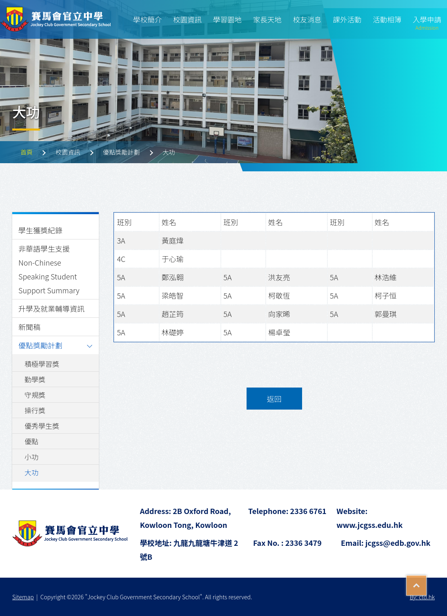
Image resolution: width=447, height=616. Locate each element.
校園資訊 (187, 19)
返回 (274, 398)
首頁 (26, 152)
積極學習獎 (41, 364)
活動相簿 (387, 19)
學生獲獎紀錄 (40, 230)
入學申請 (427, 23)
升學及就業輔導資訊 (51, 308)
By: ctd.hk (422, 597)
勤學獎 (34, 379)
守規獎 (34, 395)
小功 (31, 457)
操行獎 (34, 410)
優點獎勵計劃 (40, 345)
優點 (31, 441)
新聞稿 (29, 326)
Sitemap (23, 597)
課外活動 (347, 19)
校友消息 (307, 19)
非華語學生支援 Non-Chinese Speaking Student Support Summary (49, 269)
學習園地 (227, 19)
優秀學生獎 (41, 426)
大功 (31, 472)
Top (426, 582)
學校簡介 (147, 19)
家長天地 (267, 19)
